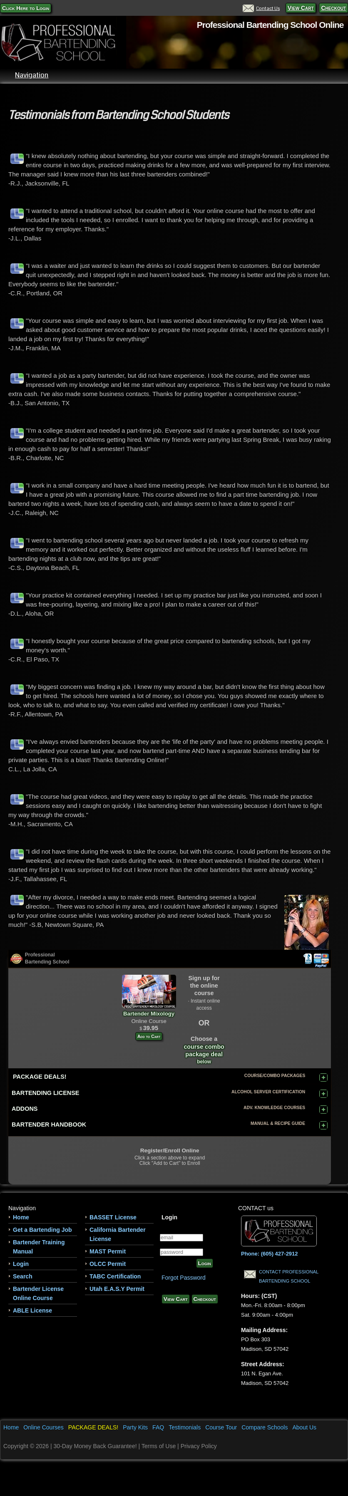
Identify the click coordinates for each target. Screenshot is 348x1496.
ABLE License (32, 1310)
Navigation (169, 75)
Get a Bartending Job (42, 1229)
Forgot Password (184, 1277)
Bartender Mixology (149, 1010)
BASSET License (113, 1217)
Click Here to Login (25, 8)
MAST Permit (107, 1251)
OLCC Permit (107, 1264)
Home (21, 1217)
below (204, 1062)
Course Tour (221, 1427)
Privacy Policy (199, 1446)
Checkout (333, 8)
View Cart (301, 8)
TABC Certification (115, 1276)
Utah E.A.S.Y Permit (116, 1288)
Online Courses (43, 1427)
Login (21, 1264)
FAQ (158, 1427)
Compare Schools (264, 1427)
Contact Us (261, 8)
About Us (304, 1427)
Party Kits (135, 1427)
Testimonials (185, 1427)
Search (22, 1276)
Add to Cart (148, 1036)
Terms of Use (159, 1446)
